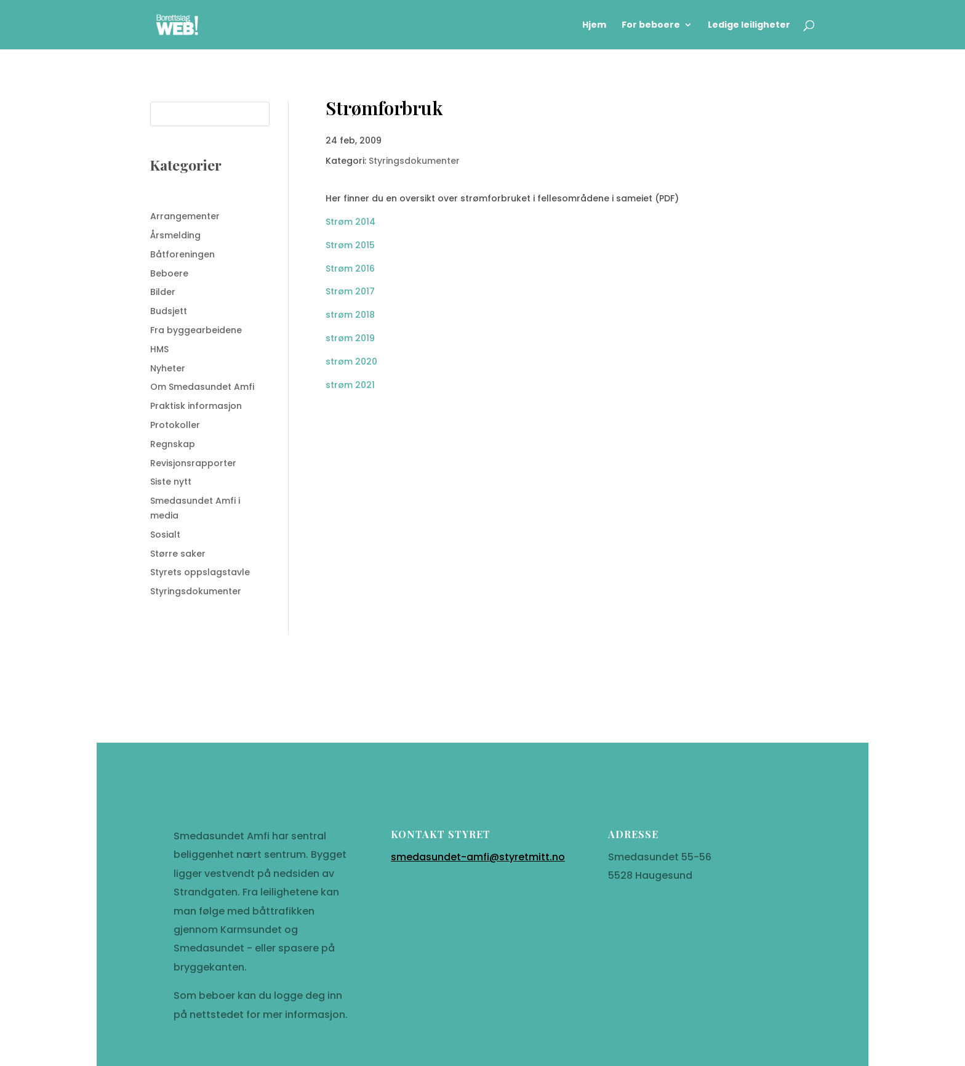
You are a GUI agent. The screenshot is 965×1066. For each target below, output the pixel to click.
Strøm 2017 (350, 291)
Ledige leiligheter (749, 25)
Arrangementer (185, 216)
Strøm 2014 (350, 222)
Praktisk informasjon (196, 406)
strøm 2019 (350, 338)
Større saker (178, 553)
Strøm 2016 (350, 268)
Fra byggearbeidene (196, 330)
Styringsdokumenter (195, 591)
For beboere (651, 25)
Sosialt (165, 534)
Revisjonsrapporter (193, 463)
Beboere (169, 273)
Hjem (594, 25)
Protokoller (175, 425)
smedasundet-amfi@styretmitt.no (478, 882)
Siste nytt (170, 481)
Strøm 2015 (350, 245)
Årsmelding (175, 235)
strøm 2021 (350, 385)
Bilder (162, 292)
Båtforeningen (182, 254)
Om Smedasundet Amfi (202, 387)
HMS (159, 349)
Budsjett (168, 311)
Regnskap (172, 444)
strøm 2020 (351, 361)
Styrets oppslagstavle (200, 572)
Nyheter (167, 368)
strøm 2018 (350, 315)
